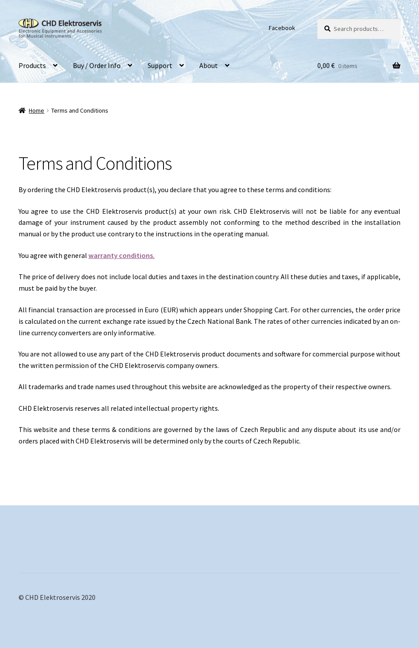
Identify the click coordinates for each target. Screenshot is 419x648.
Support (160, 65)
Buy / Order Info (97, 65)
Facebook (282, 28)
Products (32, 65)
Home (36, 110)
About (208, 65)
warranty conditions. (121, 255)
